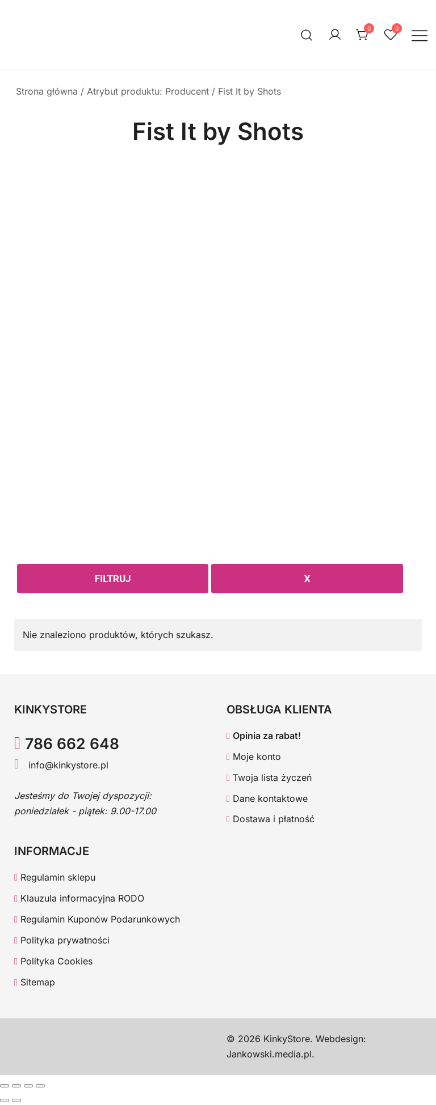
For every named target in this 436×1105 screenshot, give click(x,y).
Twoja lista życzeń (269, 777)
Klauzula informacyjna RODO (79, 898)
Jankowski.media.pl (269, 1054)
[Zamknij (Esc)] (40, 1085)
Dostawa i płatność (271, 818)
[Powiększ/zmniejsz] (4, 1085)
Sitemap (34, 982)
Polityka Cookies (53, 961)
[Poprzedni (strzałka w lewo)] (4, 1100)
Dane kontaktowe (267, 798)
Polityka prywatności (62, 940)
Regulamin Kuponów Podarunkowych (97, 919)
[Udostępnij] (28, 1085)
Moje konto (254, 756)
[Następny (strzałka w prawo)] (16, 1100)
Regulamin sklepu (54, 877)
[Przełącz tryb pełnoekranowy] (16, 1085)
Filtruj (113, 578)
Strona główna (47, 91)
